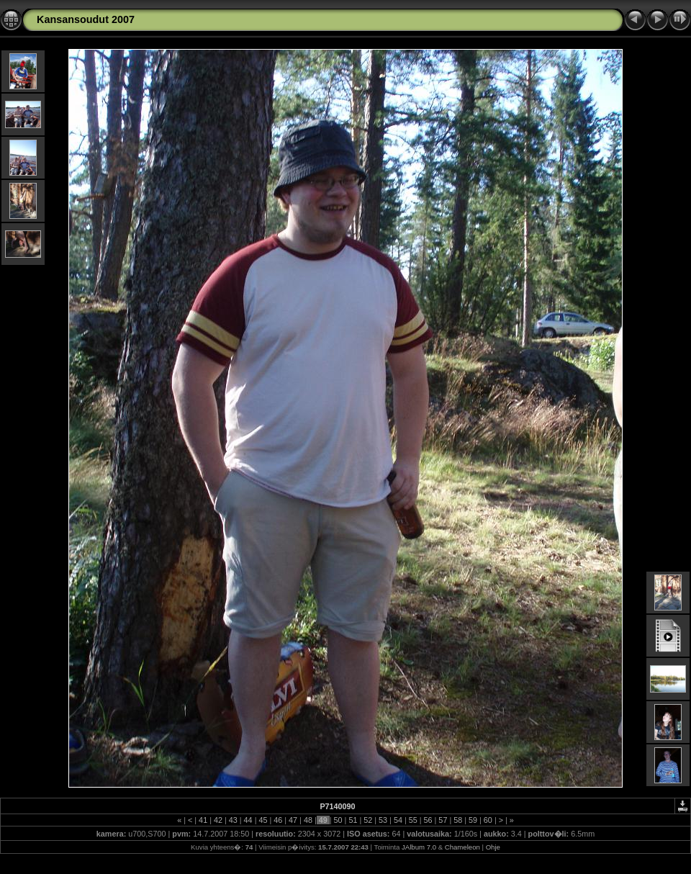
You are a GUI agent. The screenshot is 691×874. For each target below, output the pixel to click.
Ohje (493, 847)
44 (248, 820)
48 (308, 820)
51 (352, 820)
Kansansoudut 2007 (86, 19)
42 (218, 820)
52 (367, 820)
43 (233, 820)
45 (262, 820)
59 (472, 820)
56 (428, 820)
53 (382, 820)
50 (338, 820)
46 (277, 820)
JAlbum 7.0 (419, 847)
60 (488, 820)
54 (398, 820)
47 (292, 820)
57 (442, 820)
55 (413, 820)
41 (203, 820)
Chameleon (462, 847)
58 (457, 820)
